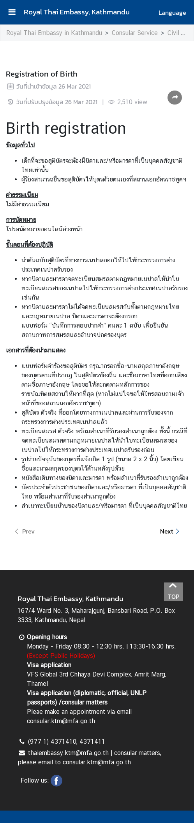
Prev (23, 531)
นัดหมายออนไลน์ (40, 229)
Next (171, 531)
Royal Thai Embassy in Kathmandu (54, 33)
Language (172, 12)
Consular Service (135, 33)
